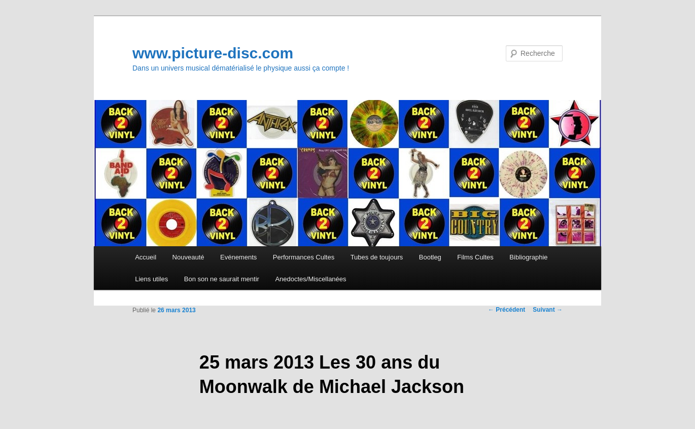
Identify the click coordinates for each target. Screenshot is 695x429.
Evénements (238, 257)
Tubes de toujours (377, 257)
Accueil (145, 257)
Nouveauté (188, 257)
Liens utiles (151, 279)
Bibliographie (528, 257)
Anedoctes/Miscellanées (310, 279)
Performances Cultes (303, 257)
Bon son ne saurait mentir (221, 279)
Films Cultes (475, 257)
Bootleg (430, 257)
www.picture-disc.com (212, 53)
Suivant (548, 309)
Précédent (506, 309)
